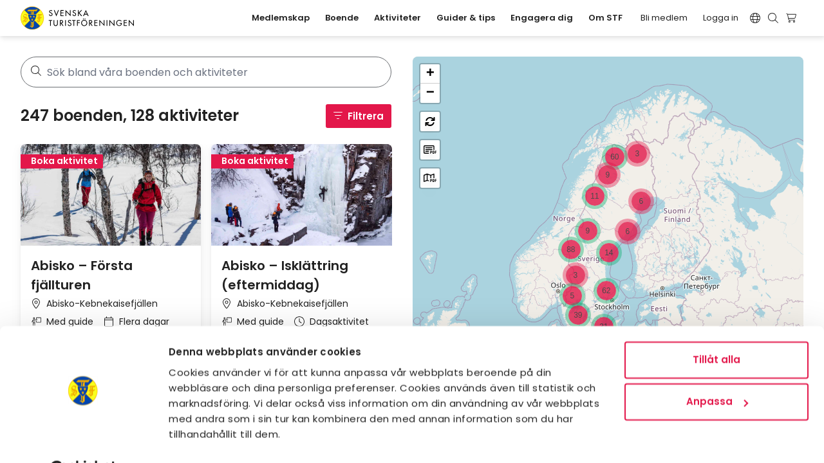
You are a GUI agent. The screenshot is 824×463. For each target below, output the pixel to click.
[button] (637, 154)
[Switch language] (755, 18)
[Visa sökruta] (773, 18)
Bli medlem (664, 18)
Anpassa (717, 369)
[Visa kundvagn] (792, 18)
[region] (608, 249)
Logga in (720, 18)
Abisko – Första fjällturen (82, 275)
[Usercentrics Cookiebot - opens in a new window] (83, 438)
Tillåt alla (716, 327)
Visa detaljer (202, 437)
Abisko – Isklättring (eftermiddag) (284, 275)
